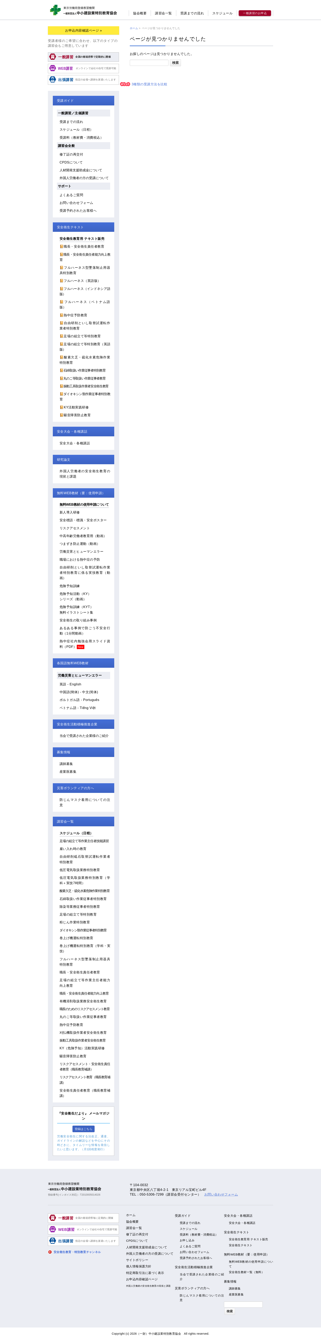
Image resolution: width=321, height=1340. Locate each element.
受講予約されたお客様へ (78, 210)
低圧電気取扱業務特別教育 (80, 870)
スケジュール (222, 13)
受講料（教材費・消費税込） (81, 137)
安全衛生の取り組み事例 (78, 620)
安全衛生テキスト (240, 1245)
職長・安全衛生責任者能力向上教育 (84, 993)
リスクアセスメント (75, 528)
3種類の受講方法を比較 (143, 84)
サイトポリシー (137, 1259)
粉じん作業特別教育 (75, 922)
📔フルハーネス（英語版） (80, 280)
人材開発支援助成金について (81, 170)
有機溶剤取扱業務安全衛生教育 (83, 1001)
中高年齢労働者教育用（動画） (83, 536)
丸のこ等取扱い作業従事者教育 (83, 1017)
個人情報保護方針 (138, 1266)
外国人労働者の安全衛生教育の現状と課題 (148, 1286)
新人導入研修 (70, 512)
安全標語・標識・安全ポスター (83, 520)
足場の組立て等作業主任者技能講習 (84, 841)
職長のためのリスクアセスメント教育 (85, 1009)
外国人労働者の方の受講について (84, 178)
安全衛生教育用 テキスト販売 (82, 238)
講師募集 (66, 764)
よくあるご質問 (71, 195)
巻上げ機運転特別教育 (76, 938)
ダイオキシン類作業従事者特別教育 (83, 930)
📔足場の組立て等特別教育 (80, 336)
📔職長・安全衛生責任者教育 (82, 246)
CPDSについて (71, 162)
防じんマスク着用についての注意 (202, 1298)
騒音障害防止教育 (73, 1056)
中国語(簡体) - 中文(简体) (79, 692)
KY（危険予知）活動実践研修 (82, 1048)
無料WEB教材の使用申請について (84, 504)
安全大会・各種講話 (75, 443)
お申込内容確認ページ (142, 1279)
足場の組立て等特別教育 (78, 914)
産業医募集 (68, 771)
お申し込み (187, 1240)
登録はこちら (84, 1129)
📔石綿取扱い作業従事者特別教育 (82, 370)
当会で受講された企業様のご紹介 (84, 735)
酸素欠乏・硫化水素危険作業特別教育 (85, 891)
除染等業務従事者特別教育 (80, 906)
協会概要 (140, 13)
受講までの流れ (192, 13)
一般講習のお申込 (255, 13)
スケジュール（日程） (76, 129)
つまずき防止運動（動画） (80, 543)
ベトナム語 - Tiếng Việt (78, 708)
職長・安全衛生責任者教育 (80, 972)
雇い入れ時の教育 (73, 849)
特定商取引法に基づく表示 (145, 1272)
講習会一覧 (163, 13)
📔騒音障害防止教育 (75, 415)
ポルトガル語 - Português (79, 700)
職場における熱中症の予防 (80, 559)
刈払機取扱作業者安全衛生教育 (83, 1032)
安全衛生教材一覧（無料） (246, 1272)
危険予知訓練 (70, 586)
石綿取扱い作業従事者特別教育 (83, 899)
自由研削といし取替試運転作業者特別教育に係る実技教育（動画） (85, 572)
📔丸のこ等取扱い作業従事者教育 (82, 378)
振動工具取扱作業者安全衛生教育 (83, 1040)
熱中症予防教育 (71, 1025)
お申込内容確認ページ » (83, 30)
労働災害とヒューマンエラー (81, 551)
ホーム (131, 1215)
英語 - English (70, 684)
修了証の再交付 (71, 154)
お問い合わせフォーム (76, 203)
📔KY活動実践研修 (74, 407)
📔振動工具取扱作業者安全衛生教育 (84, 386)
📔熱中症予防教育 (73, 315)
